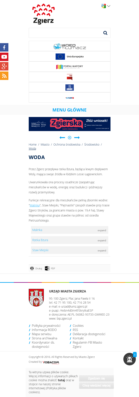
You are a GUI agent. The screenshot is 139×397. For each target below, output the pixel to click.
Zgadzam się (96, 378)
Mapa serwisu (41, 334)
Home (33, 144)
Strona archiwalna (44, 338)
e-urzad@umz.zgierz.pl (72, 306)
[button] (129, 359)
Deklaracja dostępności (89, 334)
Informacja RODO (44, 330)
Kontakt (78, 338)
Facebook (4, 47)
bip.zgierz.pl (64, 318)
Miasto (45, 144)
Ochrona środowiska (66, 144)
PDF (53, 268)
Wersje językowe (108, 6)
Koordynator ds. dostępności (43, 344)
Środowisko (91, 144)
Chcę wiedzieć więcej (96, 385)
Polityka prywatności (46, 325)
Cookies (78, 325)
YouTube (4, 57)
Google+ (4, 66)
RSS (75, 330)
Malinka (35, 205)
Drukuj (38, 268)
